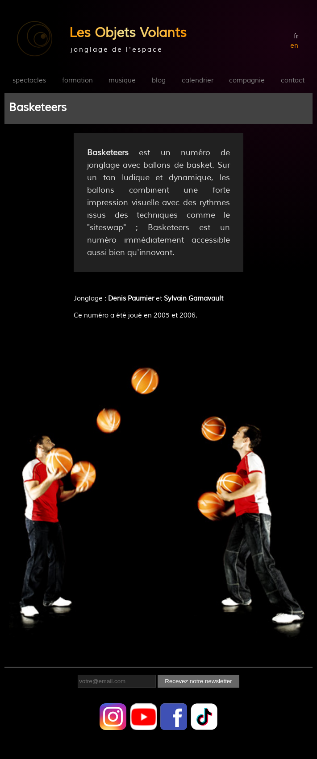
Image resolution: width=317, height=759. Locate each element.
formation (77, 80)
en (294, 45)
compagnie (247, 80)
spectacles (29, 80)
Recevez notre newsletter (198, 681)
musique (122, 80)
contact (292, 80)
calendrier (197, 80)
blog (159, 80)
